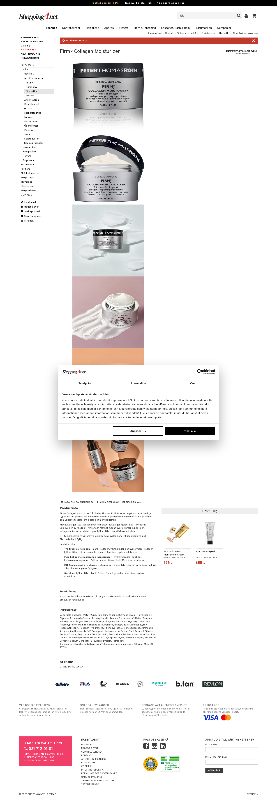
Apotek (109, 28)
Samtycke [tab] (84, 383)
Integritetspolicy (92, 770)
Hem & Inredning (145, 28)
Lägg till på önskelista (77, 502)
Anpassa (138, 430)
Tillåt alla (190, 430)
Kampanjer (224, 28)
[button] (254, 15)
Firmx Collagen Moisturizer (245, 33)
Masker (28, 117)
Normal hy (224, 33)
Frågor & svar (30, 206)
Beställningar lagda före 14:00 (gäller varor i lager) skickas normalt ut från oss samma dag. (107, 709)
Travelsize (26, 181)
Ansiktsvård (32, 100)
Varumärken (204, 28)
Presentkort (30, 58)
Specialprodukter (33, 143)
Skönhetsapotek (30, 173)
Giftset (28, 108)
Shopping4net (155, 33)
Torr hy (30, 95)
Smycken (29, 160)
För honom (28, 164)
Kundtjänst (28, 202)
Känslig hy (31, 87)
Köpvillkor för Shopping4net (99, 773)
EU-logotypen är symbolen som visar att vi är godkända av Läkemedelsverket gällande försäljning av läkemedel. (169, 710)
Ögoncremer (31, 125)
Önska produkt (30, 211)
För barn (26, 169)
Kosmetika (30, 147)
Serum (27, 134)
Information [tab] (138, 383)
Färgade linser (28, 190)
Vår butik (27, 220)
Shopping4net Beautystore (97, 780)
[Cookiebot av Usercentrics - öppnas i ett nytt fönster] (199, 371)
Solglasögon (27, 177)
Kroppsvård (30, 151)
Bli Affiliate (88, 762)
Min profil (87, 744)
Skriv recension (108, 502)
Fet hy (29, 82)
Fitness (123, 28)
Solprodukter (31, 138)
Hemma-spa (27, 186)
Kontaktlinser (71, 28)
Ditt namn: (211, 744)
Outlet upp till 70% (105, 3)
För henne (181, 33)
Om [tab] (192, 383)
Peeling (28, 130)
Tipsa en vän (132, 502)
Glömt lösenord (91, 752)
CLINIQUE (27, 194)
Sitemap (51, 794)
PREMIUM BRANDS (32, 41)
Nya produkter (31, 53)
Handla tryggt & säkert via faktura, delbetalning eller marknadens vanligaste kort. (230, 711)
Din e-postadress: (216, 757)
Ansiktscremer (209, 33)
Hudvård (194, 33)
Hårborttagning (32, 113)
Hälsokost (92, 28)
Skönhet (51, 28)
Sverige (252, 794)
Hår (26, 69)
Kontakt (86, 755)
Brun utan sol (31, 104)
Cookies (86, 766)
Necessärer (30, 121)
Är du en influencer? (93, 759)
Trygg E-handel (90, 784)
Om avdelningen (31, 216)
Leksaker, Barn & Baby (175, 28)
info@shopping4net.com (39, 760)
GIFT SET (26, 45)
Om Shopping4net (91, 777)
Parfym (28, 156)
